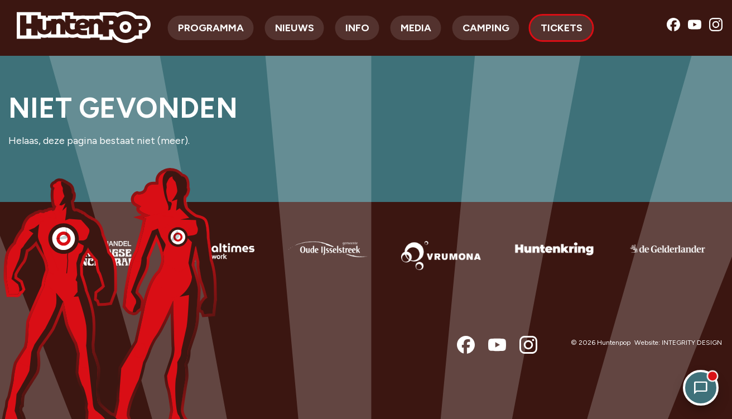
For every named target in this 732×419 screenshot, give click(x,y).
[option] (101, 264)
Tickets (561, 28)
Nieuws (294, 28)
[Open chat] (701, 388)
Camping (486, 28)
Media (416, 28)
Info (357, 28)
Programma (211, 28)
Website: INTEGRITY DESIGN (678, 342)
